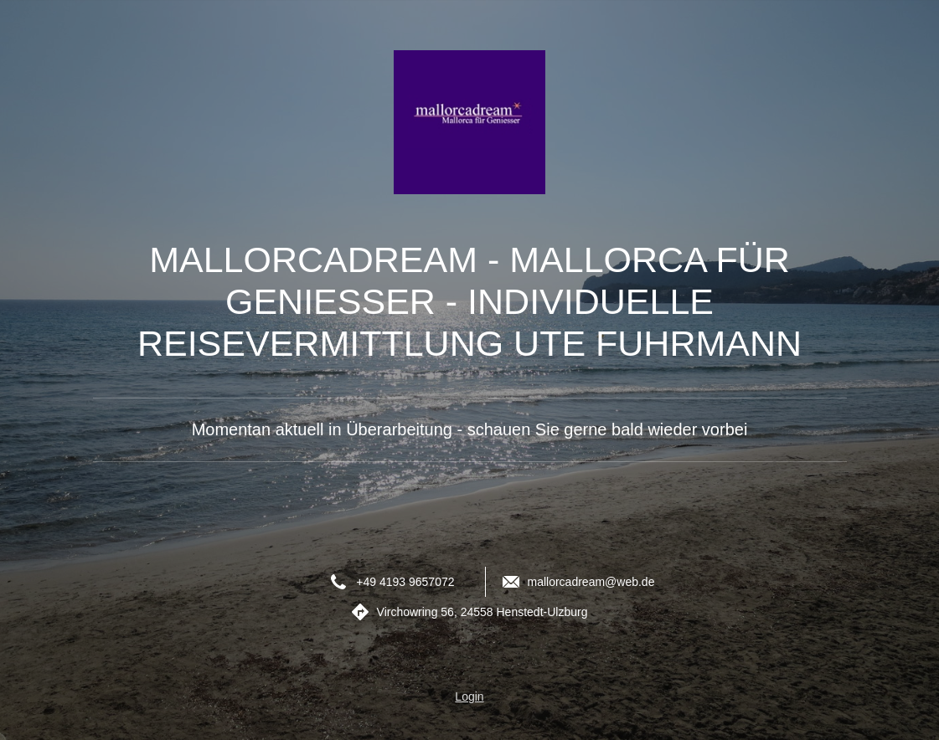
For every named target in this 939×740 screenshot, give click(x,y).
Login (469, 696)
